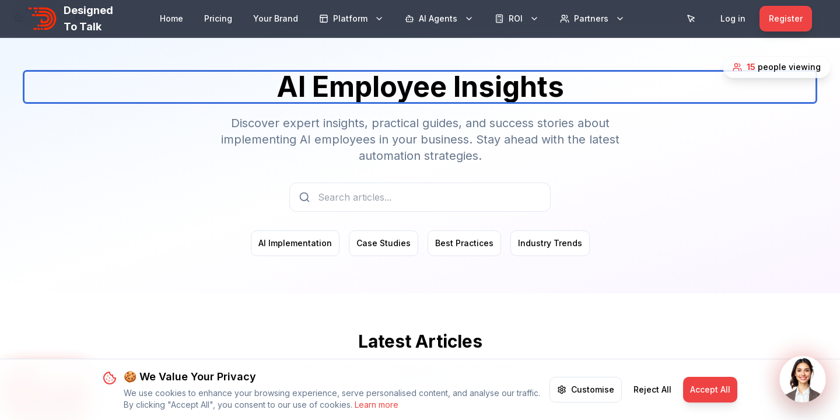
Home (171, 18)
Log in (733, 18)
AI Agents (439, 18)
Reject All (652, 403)
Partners (592, 18)
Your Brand (275, 18)
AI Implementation (295, 243)
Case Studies (383, 243)
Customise (585, 403)
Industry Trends (550, 243)
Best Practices (464, 243)
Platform (351, 18)
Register (786, 18)
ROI (517, 18)
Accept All (710, 403)
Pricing (218, 18)
